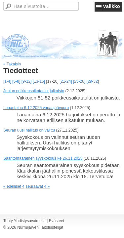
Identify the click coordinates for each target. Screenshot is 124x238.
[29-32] (93, 81)
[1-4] (7, 81)
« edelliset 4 (13, 186)
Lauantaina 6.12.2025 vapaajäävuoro (36, 107)
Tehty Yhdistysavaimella (24, 220)
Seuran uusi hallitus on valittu (29, 130)
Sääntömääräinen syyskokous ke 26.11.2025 (43, 158)
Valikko (111, 6)
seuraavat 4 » (37, 186)
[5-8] (16, 81)
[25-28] (79, 81)
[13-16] (39, 81)
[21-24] (66, 81)
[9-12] (26, 81)
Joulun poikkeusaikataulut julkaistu (33, 91)
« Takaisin (12, 64)
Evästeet (56, 220)
